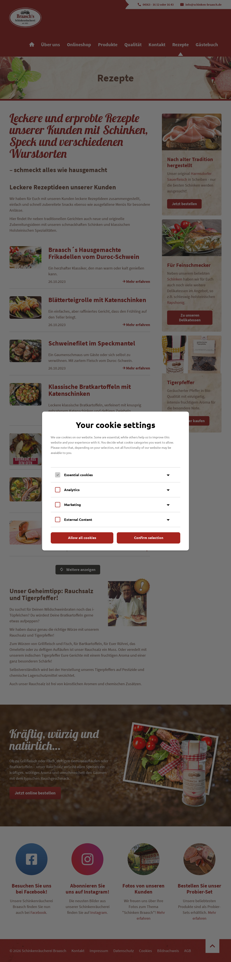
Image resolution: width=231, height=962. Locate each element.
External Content (78, 519)
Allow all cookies (82, 537)
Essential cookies (78, 474)
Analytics (72, 489)
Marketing (72, 504)
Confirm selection (148, 537)
